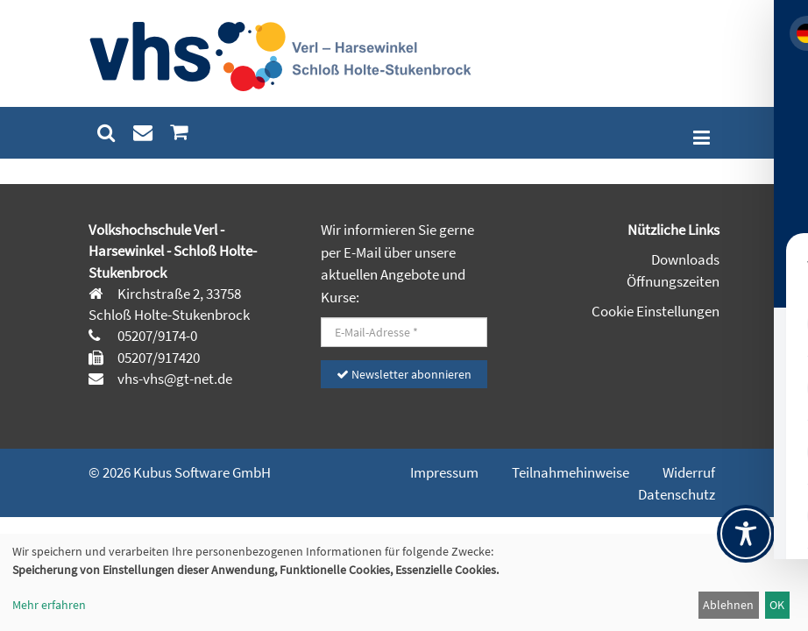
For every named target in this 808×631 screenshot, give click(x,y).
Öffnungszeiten (673, 281)
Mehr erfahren (49, 605)
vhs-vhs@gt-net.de (173, 378)
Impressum (444, 472)
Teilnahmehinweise (570, 472)
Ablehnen (728, 605)
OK (776, 605)
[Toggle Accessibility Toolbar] (746, 534)
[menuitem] (106, 133)
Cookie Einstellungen (655, 311)
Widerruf (689, 472)
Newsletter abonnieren (404, 374)
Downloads (685, 259)
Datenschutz (676, 494)
